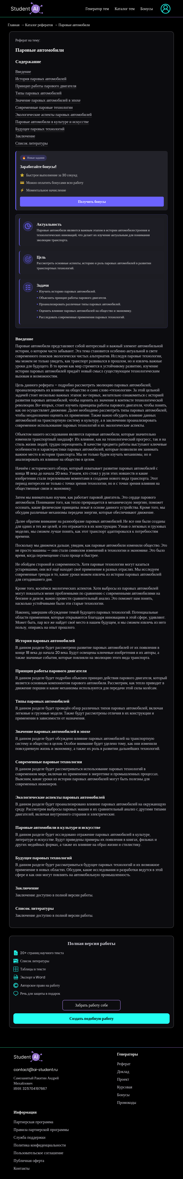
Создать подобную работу (91, 1018)
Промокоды (126, 1102)
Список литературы (31, 143)
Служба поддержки (29, 1137)
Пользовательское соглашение (38, 1153)
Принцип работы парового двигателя (45, 86)
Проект (123, 1079)
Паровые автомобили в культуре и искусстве (52, 121)
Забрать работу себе (91, 1005)
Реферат (123, 1064)
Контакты (22, 1168)
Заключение (25, 136)
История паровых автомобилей (40, 78)
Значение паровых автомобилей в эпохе (47, 100)
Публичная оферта (29, 1160)
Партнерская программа (33, 1122)
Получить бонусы (92, 201)
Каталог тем (125, 8)
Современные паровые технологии (44, 107)
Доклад (123, 1071)
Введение (23, 71)
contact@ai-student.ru (36, 1069)
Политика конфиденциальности (40, 1145)
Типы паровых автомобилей (38, 93)
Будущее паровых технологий (39, 129)
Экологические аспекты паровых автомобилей (53, 114)
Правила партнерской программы (41, 1129)
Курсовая (124, 1087)
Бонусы (146, 8)
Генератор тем (97, 8)
